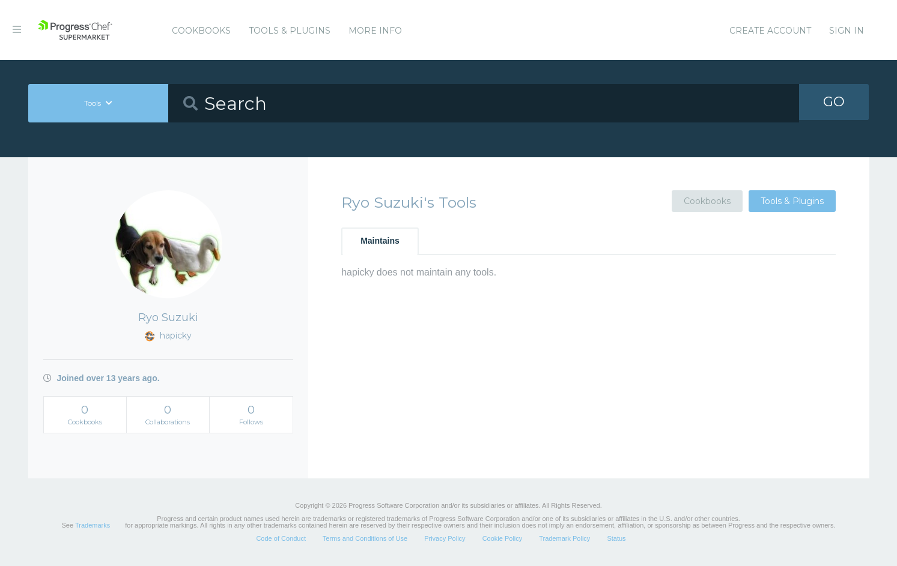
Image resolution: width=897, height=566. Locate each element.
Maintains (380, 240)
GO (834, 103)
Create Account (770, 30)
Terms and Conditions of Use (365, 538)
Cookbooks (201, 30)
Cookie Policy (502, 538)
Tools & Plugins (289, 30)
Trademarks (92, 525)
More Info (375, 30)
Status (616, 538)
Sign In (846, 30)
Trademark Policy (564, 538)
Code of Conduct (281, 538)
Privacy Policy (444, 538)
